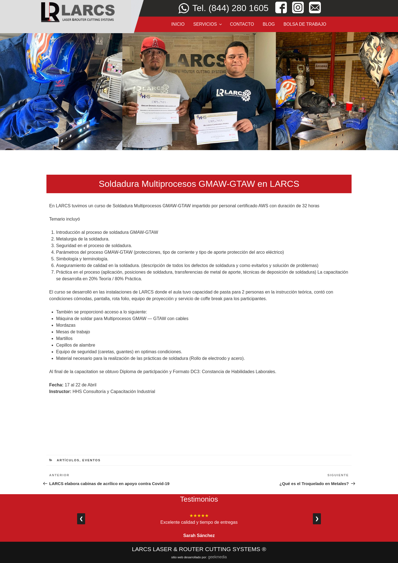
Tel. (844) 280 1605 (230, 8)
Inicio (178, 24)
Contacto (242, 24)
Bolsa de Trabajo (305, 24)
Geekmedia (217, 557)
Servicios (207, 24)
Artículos (68, 460)
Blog (269, 24)
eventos (91, 460)
